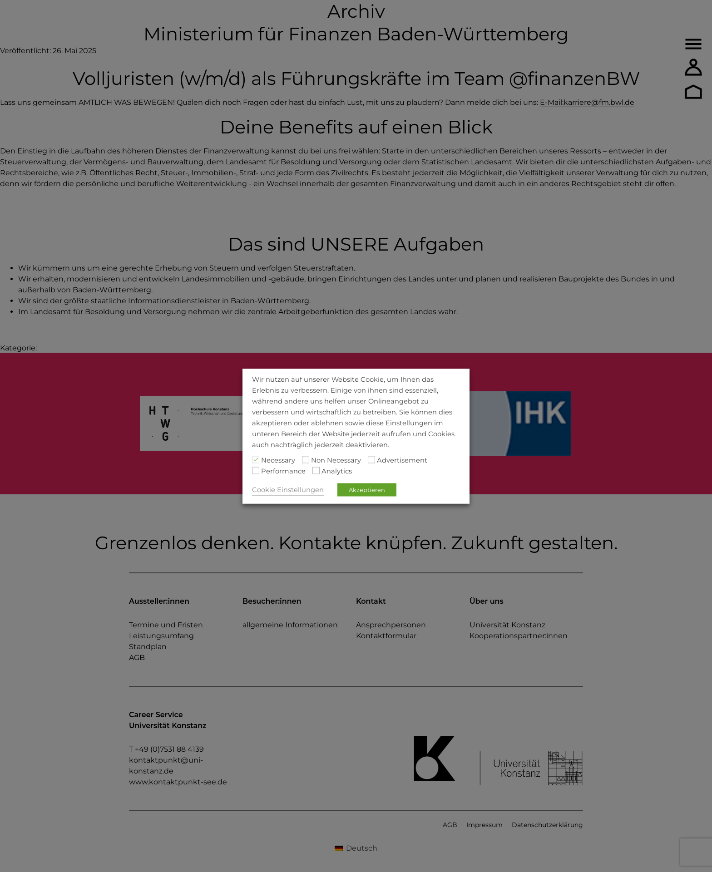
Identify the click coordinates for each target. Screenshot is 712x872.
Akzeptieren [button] (367, 489)
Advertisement (402, 460)
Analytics (336, 471)
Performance (283, 471)
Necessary (278, 460)
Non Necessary (336, 460)
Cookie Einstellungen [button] (288, 489)
